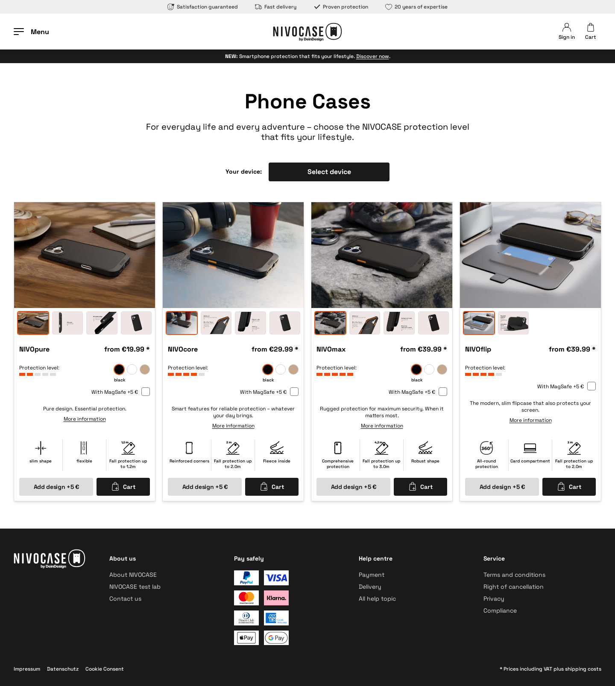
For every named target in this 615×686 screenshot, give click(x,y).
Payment (371, 574)
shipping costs (583, 669)
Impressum (27, 669)
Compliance (500, 610)
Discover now (372, 56)
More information (85, 419)
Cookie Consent (104, 669)
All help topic (377, 598)
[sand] (145, 369)
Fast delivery (275, 6)
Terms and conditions (514, 574)
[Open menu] (31, 31)
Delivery (370, 586)
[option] (84, 255)
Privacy (493, 598)
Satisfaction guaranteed (202, 6)
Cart (123, 486)
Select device (329, 171)
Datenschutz (63, 669)
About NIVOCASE (133, 574)
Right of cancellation (513, 586)
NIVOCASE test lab (135, 586)
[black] (119, 369)
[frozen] (132, 369)
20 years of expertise (416, 6)
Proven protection (340, 6)
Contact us (125, 598)
